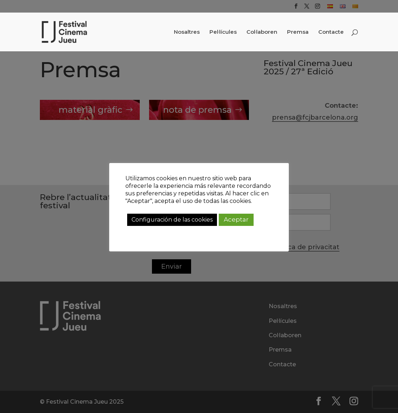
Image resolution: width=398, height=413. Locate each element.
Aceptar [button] (236, 219)
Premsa (298, 32)
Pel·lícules (223, 32)
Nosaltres (187, 32)
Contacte (331, 32)
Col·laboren (261, 32)
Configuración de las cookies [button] (172, 219)
